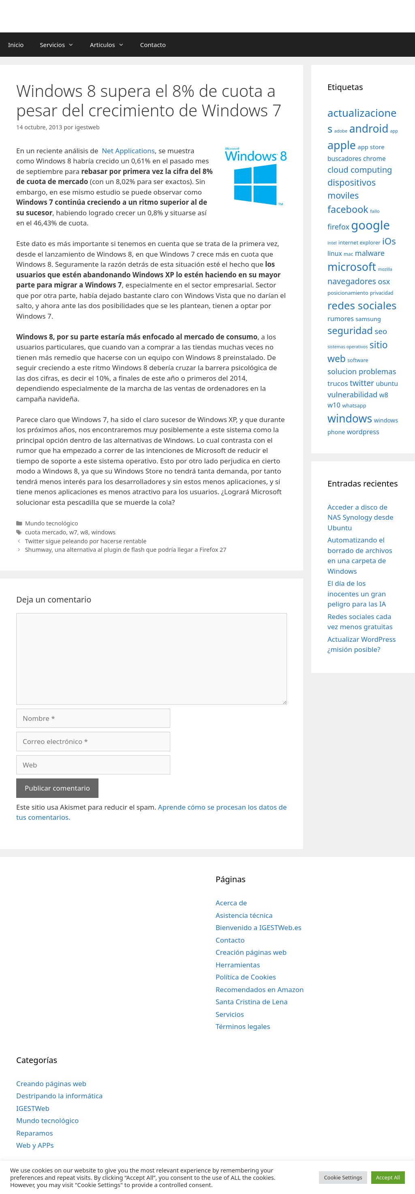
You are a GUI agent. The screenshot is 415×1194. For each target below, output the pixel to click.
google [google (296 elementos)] (370, 225)
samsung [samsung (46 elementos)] (368, 319)
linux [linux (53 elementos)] (334, 253)
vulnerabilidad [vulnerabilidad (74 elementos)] (352, 394)
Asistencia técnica (244, 915)
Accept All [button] (388, 1177)
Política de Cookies (246, 977)
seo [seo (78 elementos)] (380, 331)
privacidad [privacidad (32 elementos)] (381, 292)
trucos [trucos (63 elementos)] (337, 383)
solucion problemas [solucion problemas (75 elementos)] (361, 371)
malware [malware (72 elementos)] (370, 253)
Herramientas (238, 964)
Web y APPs (35, 1145)
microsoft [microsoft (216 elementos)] (351, 266)
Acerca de (231, 902)
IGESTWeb (32, 1108)
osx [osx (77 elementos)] (384, 281)
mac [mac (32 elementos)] (348, 254)
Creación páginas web (251, 952)
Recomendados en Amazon (260, 989)
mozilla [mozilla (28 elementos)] (385, 269)
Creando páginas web (51, 1083)
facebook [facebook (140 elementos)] (347, 209)
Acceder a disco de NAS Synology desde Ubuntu (360, 517)
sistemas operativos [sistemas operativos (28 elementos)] (347, 346)
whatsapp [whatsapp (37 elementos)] (354, 405)
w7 (73, 532)
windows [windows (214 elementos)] (349, 418)
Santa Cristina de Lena (252, 1001)
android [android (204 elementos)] (369, 128)
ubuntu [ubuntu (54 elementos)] (387, 383)
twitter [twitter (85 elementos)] (362, 382)
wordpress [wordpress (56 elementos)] (363, 431)
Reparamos (34, 1133)
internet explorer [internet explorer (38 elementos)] (359, 242)
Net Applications (128, 150)
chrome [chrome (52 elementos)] (374, 158)
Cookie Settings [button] (343, 1177)
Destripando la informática (59, 1095)
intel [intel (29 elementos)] (332, 243)
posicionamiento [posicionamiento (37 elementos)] (347, 292)
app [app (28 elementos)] (394, 131)
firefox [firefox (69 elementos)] (338, 227)
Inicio (16, 45)
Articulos (111, 44)
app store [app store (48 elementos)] (370, 147)
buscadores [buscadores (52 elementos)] (344, 158)
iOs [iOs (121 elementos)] (389, 241)
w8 (84, 532)
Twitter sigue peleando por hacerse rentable (86, 541)
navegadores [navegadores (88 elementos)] (351, 281)
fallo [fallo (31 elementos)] (374, 211)
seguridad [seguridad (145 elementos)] (350, 330)
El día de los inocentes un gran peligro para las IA (356, 594)
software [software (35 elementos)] (357, 360)
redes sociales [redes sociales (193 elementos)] (362, 305)
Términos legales (243, 1026)
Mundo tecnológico (51, 523)
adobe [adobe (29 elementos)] (341, 131)
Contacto (153, 45)
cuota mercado (45, 532)
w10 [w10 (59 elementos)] (333, 404)
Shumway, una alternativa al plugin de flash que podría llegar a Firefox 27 (126, 549)
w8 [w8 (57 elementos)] (383, 394)
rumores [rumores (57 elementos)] (340, 318)
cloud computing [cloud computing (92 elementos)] (359, 169)
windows (103, 532)
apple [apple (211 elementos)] (341, 144)
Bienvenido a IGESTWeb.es (259, 927)
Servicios (61, 44)
